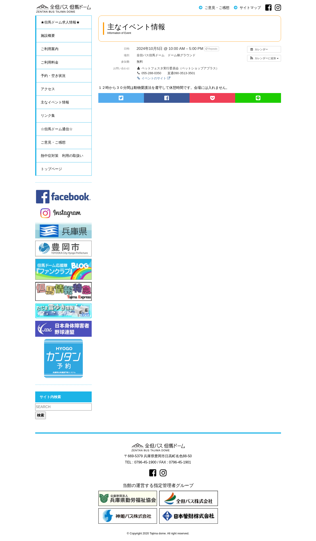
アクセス (48, 89)
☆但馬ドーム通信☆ (57, 129)
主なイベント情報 (55, 102)
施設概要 (48, 35)
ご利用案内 (49, 49)
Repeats (211, 48)
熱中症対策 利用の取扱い (62, 156)
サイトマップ (250, 8)
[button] (264, 58)
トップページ (51, 169)
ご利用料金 (49, 62)
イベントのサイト (153, 78)
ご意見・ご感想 (217, 8)
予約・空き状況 (53, 76)
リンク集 (48, 115)
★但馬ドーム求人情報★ (60, 22)
